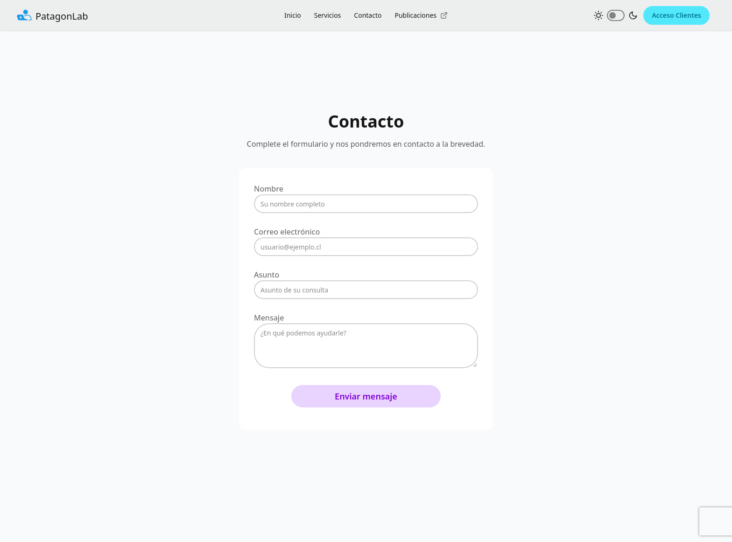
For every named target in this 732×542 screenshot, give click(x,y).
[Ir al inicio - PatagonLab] (52, 15)
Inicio (292, 15)
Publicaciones (421, 15)
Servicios (327, 15)
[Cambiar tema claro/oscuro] (616, 15)
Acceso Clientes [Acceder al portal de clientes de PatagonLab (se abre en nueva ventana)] (676, 15)
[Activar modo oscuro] (616, 15)
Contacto (367, 15)
